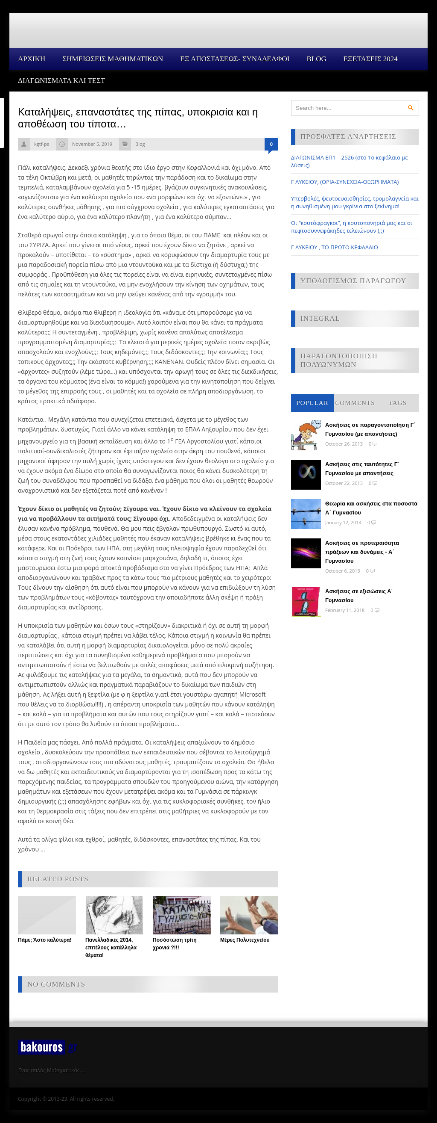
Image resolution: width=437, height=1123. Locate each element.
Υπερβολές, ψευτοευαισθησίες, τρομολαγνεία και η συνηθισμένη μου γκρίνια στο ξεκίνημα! (355, 202)
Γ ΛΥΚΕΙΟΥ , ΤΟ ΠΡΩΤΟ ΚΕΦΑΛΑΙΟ (334, 247)
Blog (316, 59)
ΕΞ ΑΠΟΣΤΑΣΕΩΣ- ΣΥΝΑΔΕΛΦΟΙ (234, 59)
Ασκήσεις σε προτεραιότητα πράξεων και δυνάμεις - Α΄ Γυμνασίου (362, 552)
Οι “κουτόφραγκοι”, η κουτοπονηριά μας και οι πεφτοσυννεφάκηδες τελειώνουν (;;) (351, 226)
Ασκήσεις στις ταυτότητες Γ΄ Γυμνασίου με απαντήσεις (362, 468)
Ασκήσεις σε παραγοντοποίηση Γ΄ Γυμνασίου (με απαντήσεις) (370, 429)
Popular (312, 402)
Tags (398, 402)
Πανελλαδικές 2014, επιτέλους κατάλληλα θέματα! (111, 947)
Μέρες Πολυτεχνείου (245, 940)
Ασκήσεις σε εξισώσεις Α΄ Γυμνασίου (359, 595)
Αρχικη (31, 59)
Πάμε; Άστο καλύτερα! (45, 940)
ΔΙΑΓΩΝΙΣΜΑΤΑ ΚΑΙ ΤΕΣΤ (61, 81)
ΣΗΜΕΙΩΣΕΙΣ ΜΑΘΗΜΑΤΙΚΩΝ (112, 59)
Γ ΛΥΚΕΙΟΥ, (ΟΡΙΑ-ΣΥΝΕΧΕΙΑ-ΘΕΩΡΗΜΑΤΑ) (345, 182)
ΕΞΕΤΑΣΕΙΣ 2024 (371, 59)
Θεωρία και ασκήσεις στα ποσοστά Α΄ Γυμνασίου (371, 508)
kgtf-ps (41, 144)
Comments (355, 402)
